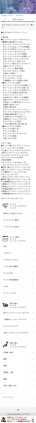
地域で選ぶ (22, 345)
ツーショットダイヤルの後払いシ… (18, 56)
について (22, 206)
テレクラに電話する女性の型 (15, 93)
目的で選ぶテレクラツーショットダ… (17, 167)
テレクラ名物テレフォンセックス (17, 49)
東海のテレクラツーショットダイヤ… (17, 187)
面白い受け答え (10, 107)
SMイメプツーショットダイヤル (15, 153)
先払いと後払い (10, 73)
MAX (5, 246)
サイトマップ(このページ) (13, 198)
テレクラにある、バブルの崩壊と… (18, 47)
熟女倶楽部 (7, 160)
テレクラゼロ (8, 273)
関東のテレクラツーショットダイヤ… (17, 184)
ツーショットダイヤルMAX (13, 148)
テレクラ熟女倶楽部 (10, 280)
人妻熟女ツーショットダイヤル (15, 172)
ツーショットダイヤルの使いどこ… (18, 90)
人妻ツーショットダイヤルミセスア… (17, 150)
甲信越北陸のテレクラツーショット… (17, 189)
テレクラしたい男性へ (13, 83)
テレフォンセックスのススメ (15, 133)
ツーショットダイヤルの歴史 (15, 54)
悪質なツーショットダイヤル (15, 119)
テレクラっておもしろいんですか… (18, 112)
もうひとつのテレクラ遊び (14, 71)
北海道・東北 (8, 352)
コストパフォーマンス (13, 95)
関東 (5, 359)
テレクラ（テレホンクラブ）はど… (18, 44)
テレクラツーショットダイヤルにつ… (17, 40)
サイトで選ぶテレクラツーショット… (17, 146)
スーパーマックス (9, 293)
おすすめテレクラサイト (22, 414)
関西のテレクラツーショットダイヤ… (17, 191)
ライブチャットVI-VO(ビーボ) (14, 162)
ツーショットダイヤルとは (14, 52)
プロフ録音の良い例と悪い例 (15, 124)
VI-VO (5, 286)
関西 (5, 379)
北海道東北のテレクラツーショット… (17, 182)
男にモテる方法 (10, 138)
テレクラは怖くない (12, 129)
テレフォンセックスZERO (13, 158)
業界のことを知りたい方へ (13, 213)
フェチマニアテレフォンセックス (16, 155)
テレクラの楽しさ (11, 131)
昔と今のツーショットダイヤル (16, 59)
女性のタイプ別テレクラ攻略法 (16, 97)
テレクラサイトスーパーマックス (16, 165)
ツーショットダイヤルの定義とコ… (18, 85)
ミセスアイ (7, 253)
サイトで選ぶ (22, 239)
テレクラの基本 (10, 136)
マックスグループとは (13, 78)
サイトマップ (19, 15)
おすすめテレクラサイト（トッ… (16, 32)
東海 (5, 366)
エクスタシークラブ (10, 260)
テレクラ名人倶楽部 (10, 266)
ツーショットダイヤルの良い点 (16, 88)
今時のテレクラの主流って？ (15, 117)
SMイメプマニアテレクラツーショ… (17, 177)
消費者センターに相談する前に (16, 81)
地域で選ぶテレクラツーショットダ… (17, 179)
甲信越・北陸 (8, 372)
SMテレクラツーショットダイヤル (16, 333)
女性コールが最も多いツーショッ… (18, 102)
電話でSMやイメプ (11, 105)
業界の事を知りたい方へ (13, 42)
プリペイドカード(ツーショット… (17, 109)
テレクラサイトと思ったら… (15, 61)
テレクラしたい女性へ (13, 126)
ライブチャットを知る (13, 121)
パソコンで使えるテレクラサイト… (18, 64)
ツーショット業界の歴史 (13, 68)
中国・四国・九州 (9, 386)
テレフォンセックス (10, 174)
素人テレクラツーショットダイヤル (16, 170)
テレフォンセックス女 (13, 76)
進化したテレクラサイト (13, 66)
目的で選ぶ (22, 305)
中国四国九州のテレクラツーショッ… (17, 194)
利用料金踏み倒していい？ (14, 114)
